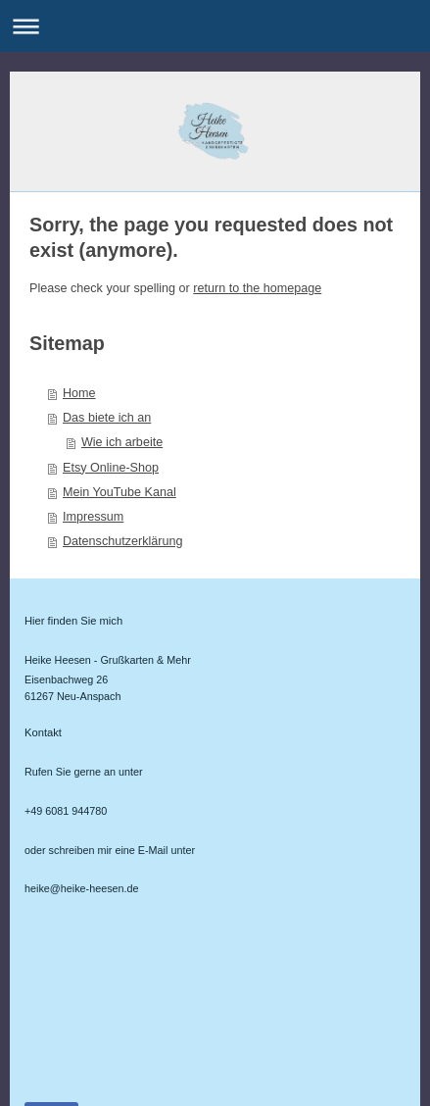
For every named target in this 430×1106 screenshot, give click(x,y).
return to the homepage (257, 288)
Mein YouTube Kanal (119, 492)
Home (79, 393)
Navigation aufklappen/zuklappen (215, 26)
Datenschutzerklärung (123, 541)
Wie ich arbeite (122, 442)
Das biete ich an (107, 418)
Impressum (93, 517)
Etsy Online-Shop (111, 468)
